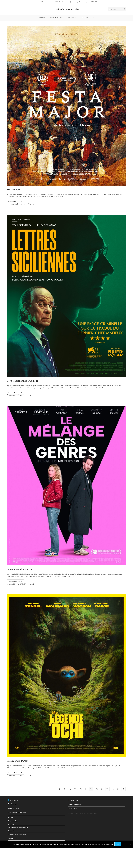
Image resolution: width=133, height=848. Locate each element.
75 (97, 789)
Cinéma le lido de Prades (66, 9)
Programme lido (13, 821)
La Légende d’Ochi (17, 760)
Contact (10, 838)
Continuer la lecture (16, 201)
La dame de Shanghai (74, 804)
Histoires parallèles (73, 808)
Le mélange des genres (19, 569)
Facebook (11, 831)
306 (118, 789)
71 (75, 789)
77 (107, 789)
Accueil (10, 817)
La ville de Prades (13, 808)
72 (81, 789)
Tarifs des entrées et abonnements (18, 827)
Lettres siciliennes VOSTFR (22, 380)
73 (86, 789)
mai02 (32, 204)
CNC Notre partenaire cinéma (17, 812)
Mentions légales (13, 804)
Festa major (13, 189)
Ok (118, 844)
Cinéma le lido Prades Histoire (17, 834)
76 (102, 789)
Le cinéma (11, 824)
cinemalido (12, 204)
